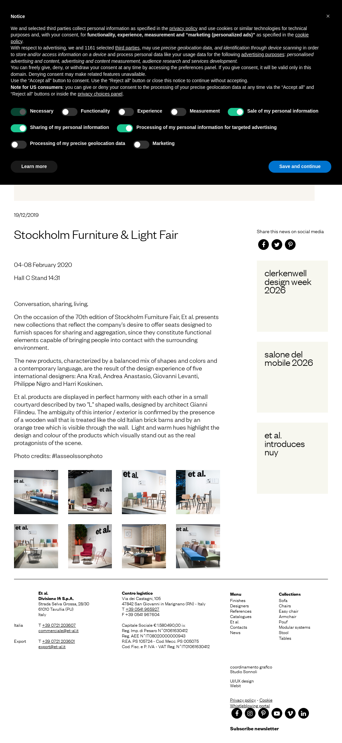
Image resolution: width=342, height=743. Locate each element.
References (240, 610)
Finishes (237, 600)
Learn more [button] (34, 166)
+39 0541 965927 (142, 608)
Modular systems (294, 626)
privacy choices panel (100, 94)
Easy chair (288, 610)
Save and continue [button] (300, 166)
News (235, 632)
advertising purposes (262, 54)
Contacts (238, 626)
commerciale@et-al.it (58, 630)
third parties (127, 47)
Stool (284, 632)
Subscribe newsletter (254, 728)
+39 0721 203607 (59, 624)
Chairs (285, 605)
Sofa (283, 600)
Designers (239, 605)
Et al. (234, 621)
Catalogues (240, 616)
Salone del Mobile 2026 (289, 357)
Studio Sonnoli (243, 671)
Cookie (266, 699)
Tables (285, 637)
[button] (328, 16)
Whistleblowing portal (250, 705)
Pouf (283, 621)
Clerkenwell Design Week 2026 (288, 281)
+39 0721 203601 (58, 640)
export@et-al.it (51, 646)
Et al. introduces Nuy (285, 443)
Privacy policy (243, 699)
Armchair (287, 616)
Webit (235, 685)
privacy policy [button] (183, 28)
